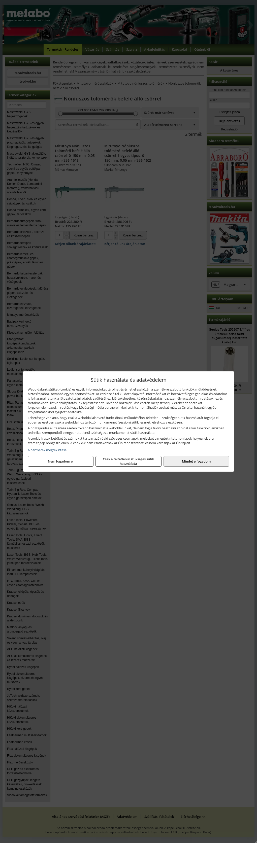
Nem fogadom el (61, 461)
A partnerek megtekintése (47, 450)
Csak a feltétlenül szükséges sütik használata (128, 461)
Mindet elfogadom (196, 461)
